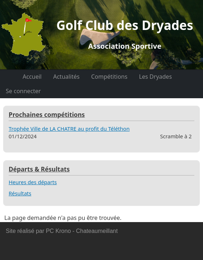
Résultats (20, 193)
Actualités (66, 77)
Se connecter (23, 91)
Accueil (32, 77)
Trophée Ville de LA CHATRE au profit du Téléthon (69, 128)
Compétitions (109, 77)
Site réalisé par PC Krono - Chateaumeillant (62, 231)
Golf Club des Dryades (124, 34)
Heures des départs (33, 182)
